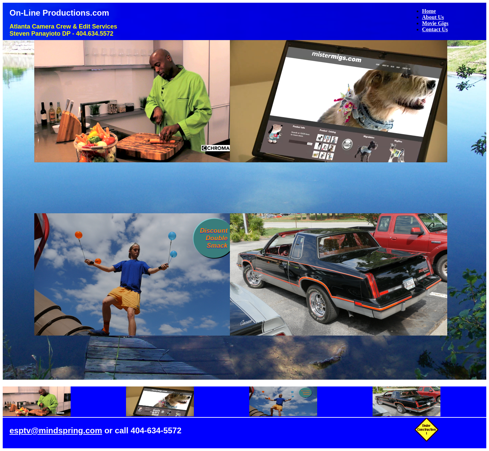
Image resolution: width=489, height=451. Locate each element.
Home (429, 11)
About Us (433, 17)
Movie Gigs (435, 23)
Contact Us (435, 29)
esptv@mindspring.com (56, 430)
